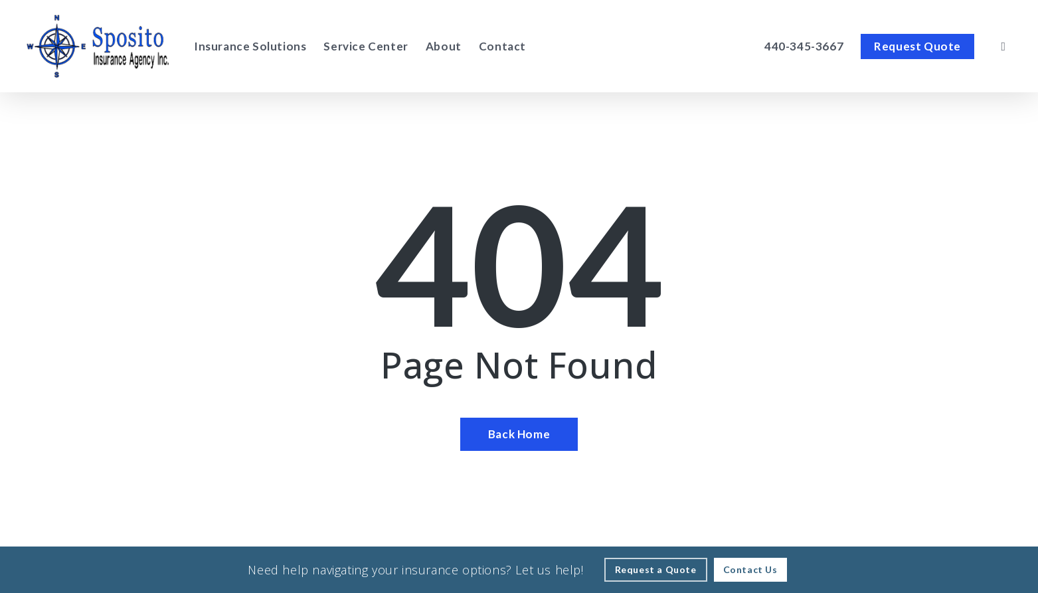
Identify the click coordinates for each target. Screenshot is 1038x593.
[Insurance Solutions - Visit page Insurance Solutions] (250, 46)
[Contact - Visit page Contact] (502, 46)
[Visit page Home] (98, 46)
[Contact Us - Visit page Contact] (750, 570)
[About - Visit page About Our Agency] (444, 46)
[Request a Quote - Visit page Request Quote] (655, 570)
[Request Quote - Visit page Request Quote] (917, 46)
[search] (1003, 46)
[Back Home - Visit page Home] (519, 434)
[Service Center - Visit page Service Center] (365, 46)
